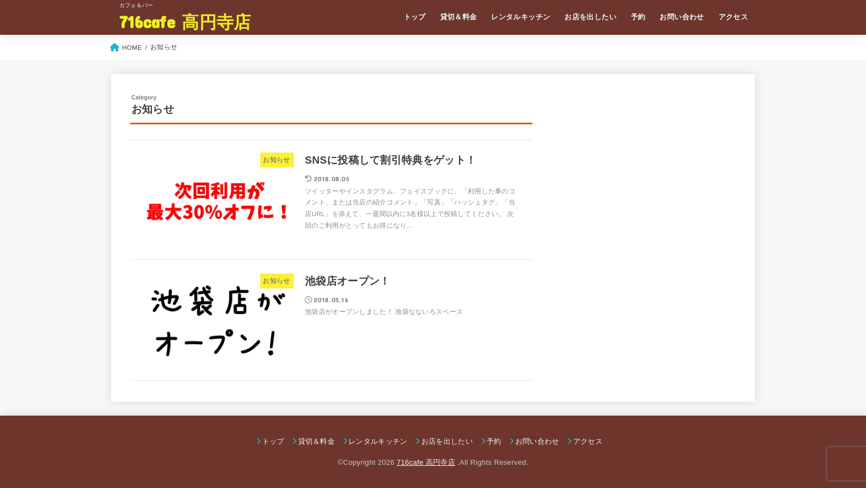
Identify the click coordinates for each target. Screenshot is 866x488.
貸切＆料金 (458, 17)
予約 (638, 17)
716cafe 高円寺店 (185, 21)
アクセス (733, 17)
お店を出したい (590, 17)
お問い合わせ (681, 17)
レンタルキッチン (520, 17)
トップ (415, 17)
